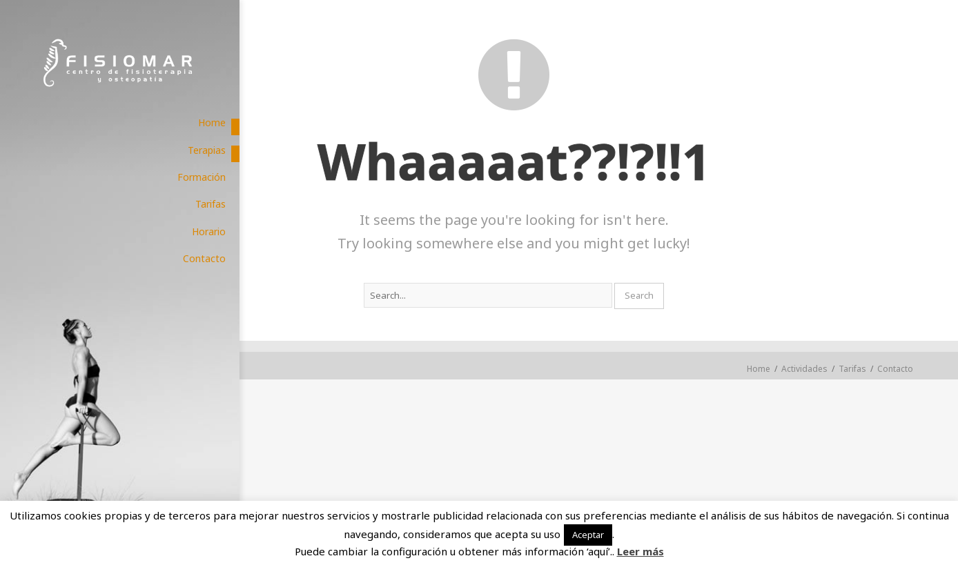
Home (758, 369)
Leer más (640, 551)
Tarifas (852, 369)
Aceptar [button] (588, 534)
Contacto (895, 369)
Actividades (804, 369)
